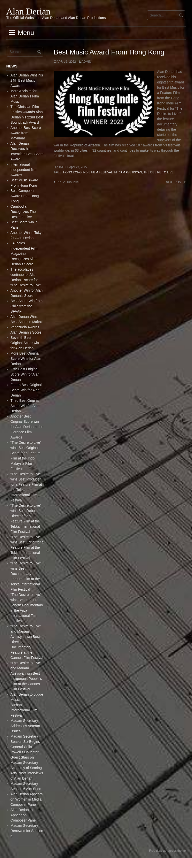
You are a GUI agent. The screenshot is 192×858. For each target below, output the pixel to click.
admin (86, 61)
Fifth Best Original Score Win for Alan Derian (25, 374)
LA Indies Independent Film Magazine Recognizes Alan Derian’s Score (24, 253)
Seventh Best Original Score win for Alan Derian (24, 343)
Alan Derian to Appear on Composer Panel (23, 815)
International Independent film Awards (23, 169)
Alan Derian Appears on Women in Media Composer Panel (26, 799)
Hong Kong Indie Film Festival (88, 172)
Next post (174, 182)
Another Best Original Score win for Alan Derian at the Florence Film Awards (27, 426)
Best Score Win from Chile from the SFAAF (26, 306)
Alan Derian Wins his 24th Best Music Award (26, 80)
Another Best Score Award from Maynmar (25, 133)
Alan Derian (28, 11)
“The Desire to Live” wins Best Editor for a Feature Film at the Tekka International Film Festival (27, 547)
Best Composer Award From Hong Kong (24, 196)
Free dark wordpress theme (167, 851)
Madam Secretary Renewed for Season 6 (26, 831)
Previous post (69, 182)
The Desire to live (159, 172)
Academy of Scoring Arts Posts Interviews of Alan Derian (26, 773)
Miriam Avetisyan (128, 172)
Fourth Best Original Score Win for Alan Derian (26, 390)
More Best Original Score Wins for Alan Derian (25, 358)
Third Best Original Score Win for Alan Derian (25, 406)
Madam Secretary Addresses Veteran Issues (25, 726)
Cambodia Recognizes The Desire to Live (23, 211)
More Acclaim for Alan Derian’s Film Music (24, 96)
